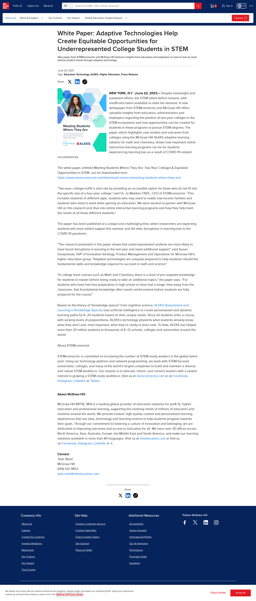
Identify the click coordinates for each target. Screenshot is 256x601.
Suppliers (134, 563)
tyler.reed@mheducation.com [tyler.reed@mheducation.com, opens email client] (78, 473)
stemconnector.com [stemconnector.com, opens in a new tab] (150, 376)
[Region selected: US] (241, 6)
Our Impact (73, 18)
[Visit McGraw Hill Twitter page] (195, 522)
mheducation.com (152, 438)
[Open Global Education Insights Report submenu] (126, 18)
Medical (48, 6)
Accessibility (136, 524)
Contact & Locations (33, 537)
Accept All (240, 593)
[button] (227, 6)
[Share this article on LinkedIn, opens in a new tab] (77, 81)
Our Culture (55, 18)
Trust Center (29, 569)
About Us (11, 18)
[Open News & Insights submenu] (42, 18)
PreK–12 (17, 6)
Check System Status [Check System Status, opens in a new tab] (87, 537)
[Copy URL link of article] (84, 81)
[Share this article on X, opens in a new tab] (69, 81)
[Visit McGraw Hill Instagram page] (216, 522)
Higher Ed (33, 6)
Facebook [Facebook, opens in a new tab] (180, 376)
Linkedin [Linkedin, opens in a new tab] (79, 381)
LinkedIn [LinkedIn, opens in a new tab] (100, 443)
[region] (128, 593)
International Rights (140, 537)
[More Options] (251, 6)
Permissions (136, 550)
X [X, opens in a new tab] (111, 443)
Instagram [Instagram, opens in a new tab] (64, 381)
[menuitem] (32, 18)
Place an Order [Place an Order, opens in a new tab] (83, 550)
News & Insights (29, 18)
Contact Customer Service (90, 524)
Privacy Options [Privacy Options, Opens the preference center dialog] (218, 593)
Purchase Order (138, 556)
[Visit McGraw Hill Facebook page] (185, 522)
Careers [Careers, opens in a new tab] (26, 530)
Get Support (82, 543)
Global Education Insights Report (103, 18)
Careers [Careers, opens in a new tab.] (240, 18)
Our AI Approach (138, 543)
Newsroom (28, 550)
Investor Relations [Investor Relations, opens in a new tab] (32, 543)
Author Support (138, 530)
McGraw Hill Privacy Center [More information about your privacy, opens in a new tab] (70, 594)
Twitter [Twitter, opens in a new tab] (95, 381)
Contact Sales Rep (85, 530)
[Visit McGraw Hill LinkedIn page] (206, 522)
